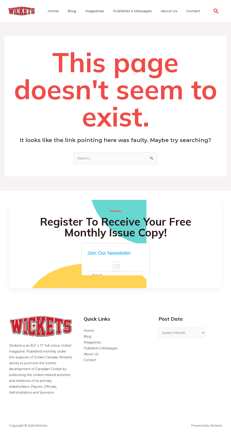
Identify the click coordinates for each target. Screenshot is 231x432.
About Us (161, 11)
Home (52, 11)
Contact (183, 11)
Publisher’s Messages (126, 11)
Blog (69, 11)
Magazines (90, 11)
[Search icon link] (216, 11)
